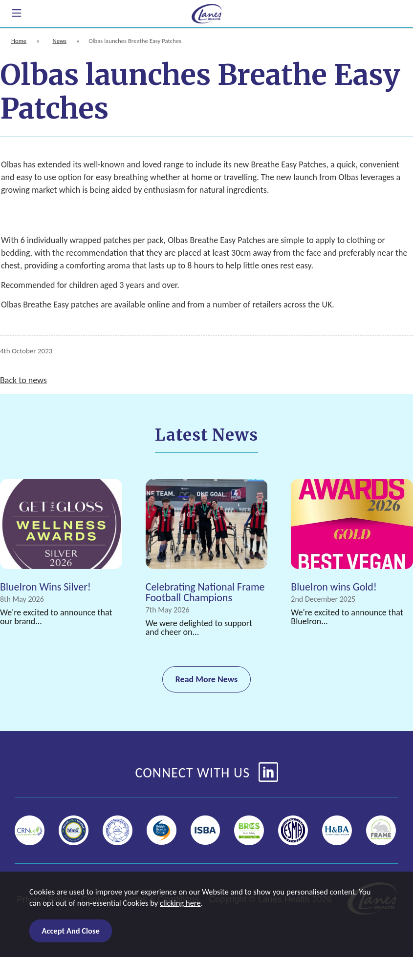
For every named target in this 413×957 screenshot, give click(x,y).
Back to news (23, 380)
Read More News (206, 679)
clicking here (180, 903)
